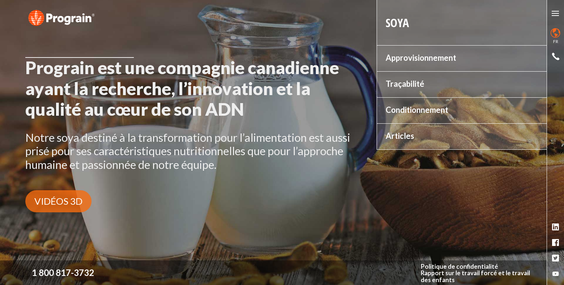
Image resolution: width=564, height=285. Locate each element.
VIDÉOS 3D (58, 201)
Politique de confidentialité (459, 266)
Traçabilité (405, 84)
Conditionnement (417, 110)
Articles (400, 136)
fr (555, 36)
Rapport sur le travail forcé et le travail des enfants (475, 276)
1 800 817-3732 (63, 272)
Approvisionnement (421, 58)
